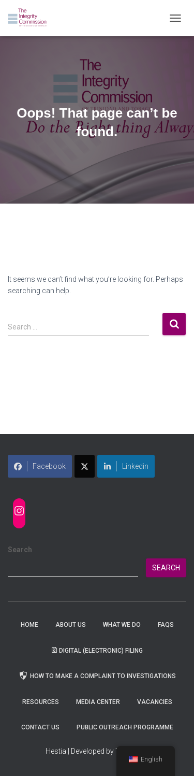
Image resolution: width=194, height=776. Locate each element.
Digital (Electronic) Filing (97, 650)
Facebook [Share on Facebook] (40, 466)
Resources (40, 702)
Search (20, 549)
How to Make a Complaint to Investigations (97, 675)
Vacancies (154, 702)
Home (29, 624)
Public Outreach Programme (125, 727)
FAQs (166, 624)
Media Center (98, 702)
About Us (70, 624)
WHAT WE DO (122, 624)
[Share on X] (84, 466)
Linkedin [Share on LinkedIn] (125, 466)
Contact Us (40, 727)
